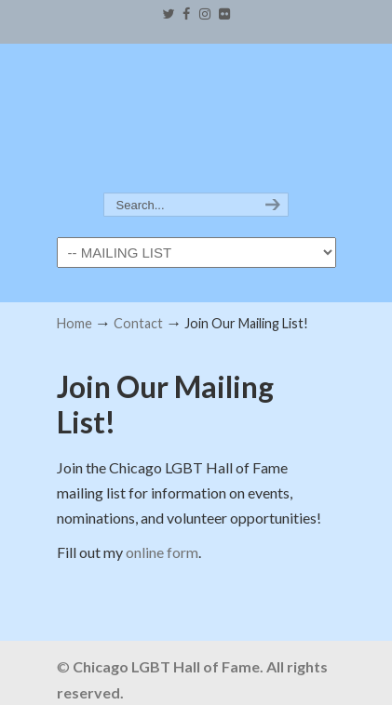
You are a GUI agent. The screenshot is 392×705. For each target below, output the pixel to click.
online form (162, 552)
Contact (138, 323)
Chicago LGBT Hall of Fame (196, 119)
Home (74, 323)
